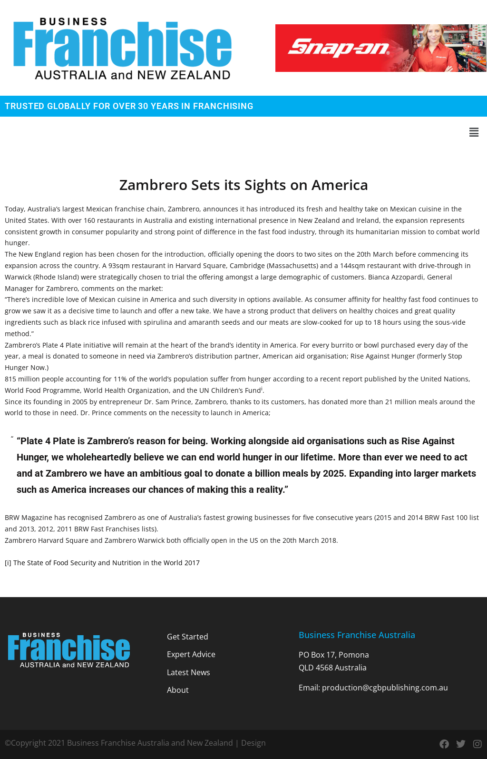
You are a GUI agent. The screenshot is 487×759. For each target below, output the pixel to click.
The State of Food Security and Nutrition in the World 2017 (106, 562)
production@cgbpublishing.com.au (385, 687)
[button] (243, 133)
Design (253, 743)
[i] (8, 562)
